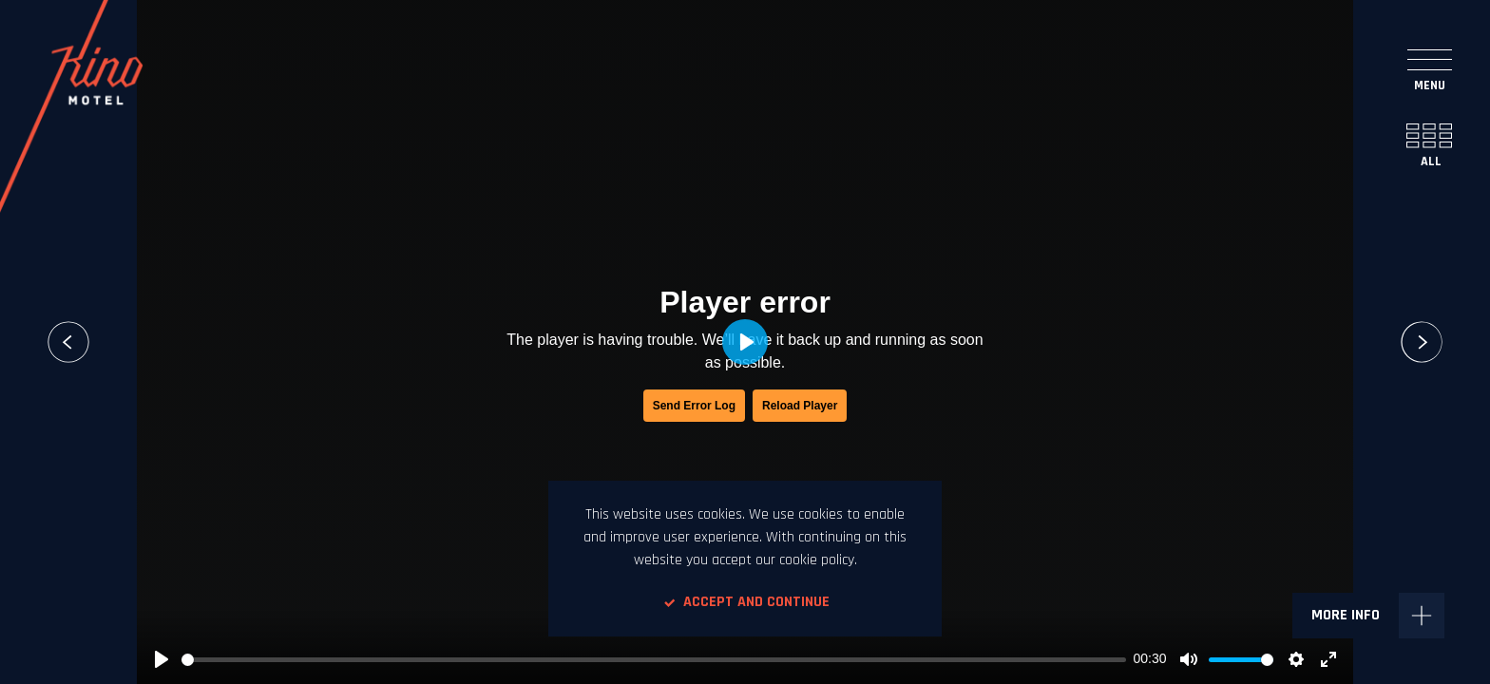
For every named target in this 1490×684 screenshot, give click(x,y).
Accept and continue (745, 602)
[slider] (653, 660)
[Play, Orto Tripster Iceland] (161, 659)
